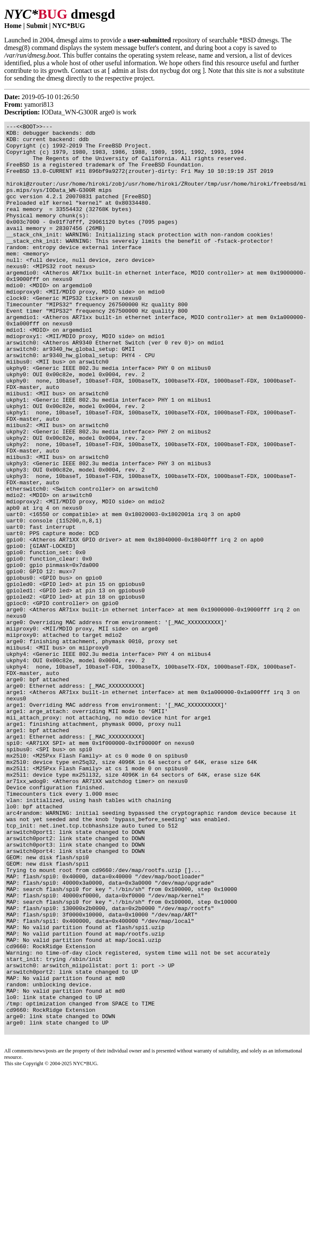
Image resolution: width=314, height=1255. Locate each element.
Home (13, 25)
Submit (36, 25)
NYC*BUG (68, 25)
